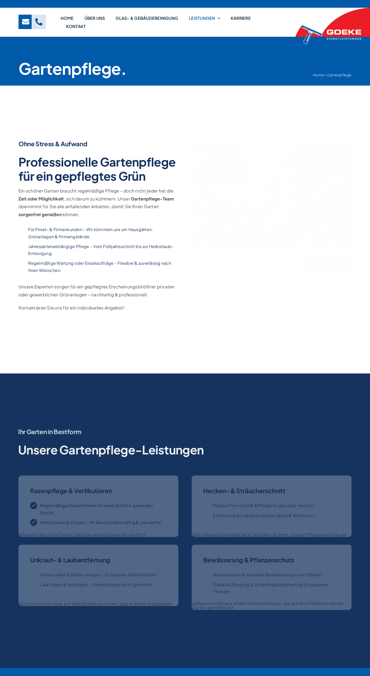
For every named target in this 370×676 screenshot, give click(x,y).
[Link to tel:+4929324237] (39, 22)
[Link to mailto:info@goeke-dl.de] (25, 22)
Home (319, 74)
